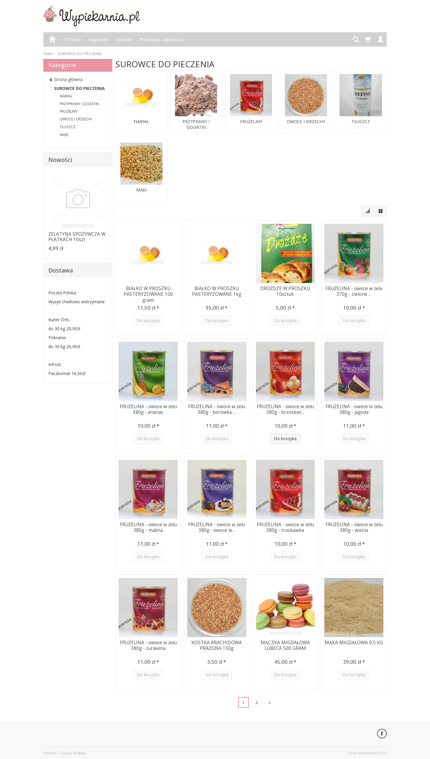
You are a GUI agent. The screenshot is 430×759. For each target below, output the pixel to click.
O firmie (72, 39)
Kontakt (124, 39)
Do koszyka (285, 438)
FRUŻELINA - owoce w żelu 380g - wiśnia (354, 527)
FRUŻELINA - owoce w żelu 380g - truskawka (285, 527)
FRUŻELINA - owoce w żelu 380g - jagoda (354, 409)
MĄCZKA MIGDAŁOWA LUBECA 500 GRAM (285, 645)
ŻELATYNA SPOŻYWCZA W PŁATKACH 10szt (76, 237)
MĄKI (141, 190)
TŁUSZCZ (361, 121)
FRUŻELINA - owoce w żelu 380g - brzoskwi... (285, 409)
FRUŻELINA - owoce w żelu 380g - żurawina (148, 645)
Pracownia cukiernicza (161, 39)
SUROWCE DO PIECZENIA (79, 88)
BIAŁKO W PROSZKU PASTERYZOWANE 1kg (216, 291)
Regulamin (98, 39)
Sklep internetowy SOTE (367, 753)
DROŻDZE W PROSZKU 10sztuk (285, 291)
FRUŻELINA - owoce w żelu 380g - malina (148, 527)
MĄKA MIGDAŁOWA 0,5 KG (354, 642)
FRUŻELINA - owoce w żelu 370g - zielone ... (354, 291)
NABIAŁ (141, 121)
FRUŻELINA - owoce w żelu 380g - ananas (148, 409)
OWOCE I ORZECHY (306, 121)
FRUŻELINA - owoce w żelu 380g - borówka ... (216, 409)
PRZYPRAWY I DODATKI (196, 124)
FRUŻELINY (251, 121)
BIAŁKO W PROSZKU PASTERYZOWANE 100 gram (148, 293)
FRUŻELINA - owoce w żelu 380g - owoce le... (216, 527)
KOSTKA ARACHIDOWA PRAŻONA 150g (216, 645)
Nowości (60, 160)
